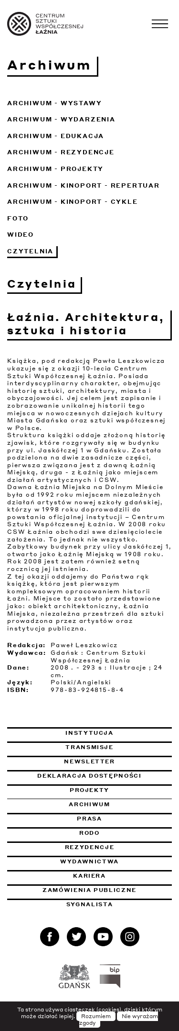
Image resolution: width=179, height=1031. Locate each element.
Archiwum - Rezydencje (61, 152)
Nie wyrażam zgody (118, 1019)
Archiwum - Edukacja (55, 136)
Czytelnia (30, 251)
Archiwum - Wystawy (54, 103)
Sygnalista (89, 904)
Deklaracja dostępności (89, 775)
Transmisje (118, 747)
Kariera (89, 875)
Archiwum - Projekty (55, 168)
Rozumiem (96, 1016)
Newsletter (89, 761)
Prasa (89, 818)
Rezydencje (90, 847)
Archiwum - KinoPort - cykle (72, 201)
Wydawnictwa (89, 861)
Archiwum (89, 804)
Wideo (20, 234)
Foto (18, 218)
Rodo (89, 833)
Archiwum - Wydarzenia (61, 119)
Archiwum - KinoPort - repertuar (83, 185)
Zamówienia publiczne (107, 890)
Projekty (89, 790)
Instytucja (89, 733)
